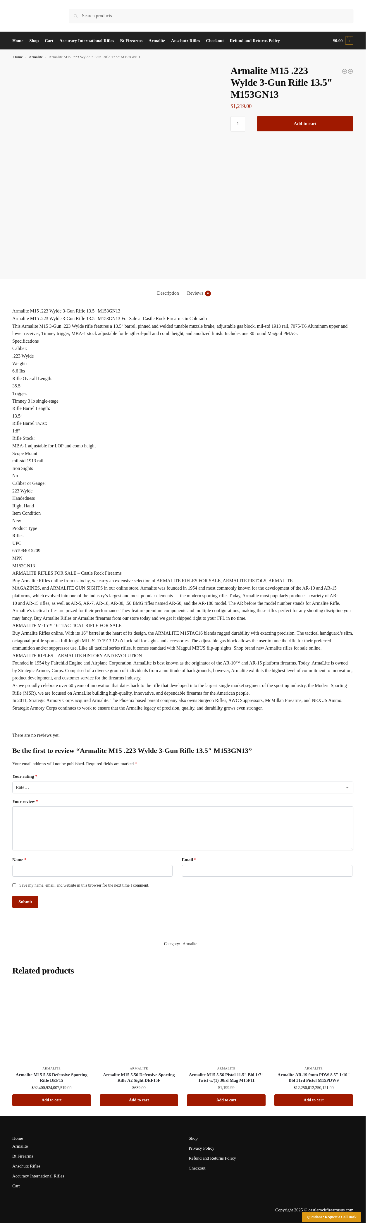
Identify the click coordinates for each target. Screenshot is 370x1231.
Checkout (197, 1168)
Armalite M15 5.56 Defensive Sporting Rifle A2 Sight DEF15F (139, 1077)
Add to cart (305, 123)
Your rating (24, 776)
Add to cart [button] (51, 1100)
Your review (25, 801)
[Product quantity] (237, 123)
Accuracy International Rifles (38, 1176)
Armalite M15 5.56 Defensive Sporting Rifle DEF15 (51, 1077)
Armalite (36, 57)
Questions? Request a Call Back (332, 1217)
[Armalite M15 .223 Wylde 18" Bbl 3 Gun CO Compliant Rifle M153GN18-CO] (350, 71)
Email (189, 859)
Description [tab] (168, 293)
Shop (193, 1138)
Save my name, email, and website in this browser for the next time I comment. (84, 885)
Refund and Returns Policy (212, 1158)
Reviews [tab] (199, 293)
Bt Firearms (22, 1156)
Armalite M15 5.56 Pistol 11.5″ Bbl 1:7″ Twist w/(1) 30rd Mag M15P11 (226, 1077)
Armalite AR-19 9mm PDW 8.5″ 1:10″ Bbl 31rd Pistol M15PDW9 (314, 1077)
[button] (343, 40)
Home (18, 57)
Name (19, 859)
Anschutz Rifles (26, 1166)
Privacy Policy (201, 1148)
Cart (16, 1186)
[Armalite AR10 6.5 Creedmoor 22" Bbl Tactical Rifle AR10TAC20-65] (344, 71)
